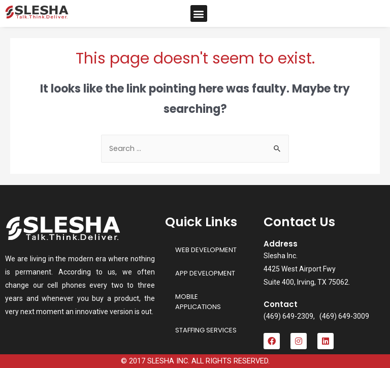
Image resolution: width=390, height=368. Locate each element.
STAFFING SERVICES (206, 330)
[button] (198, 13)
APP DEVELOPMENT (205, 273)
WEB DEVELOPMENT (206, 250)
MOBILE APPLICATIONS (198, 302)
